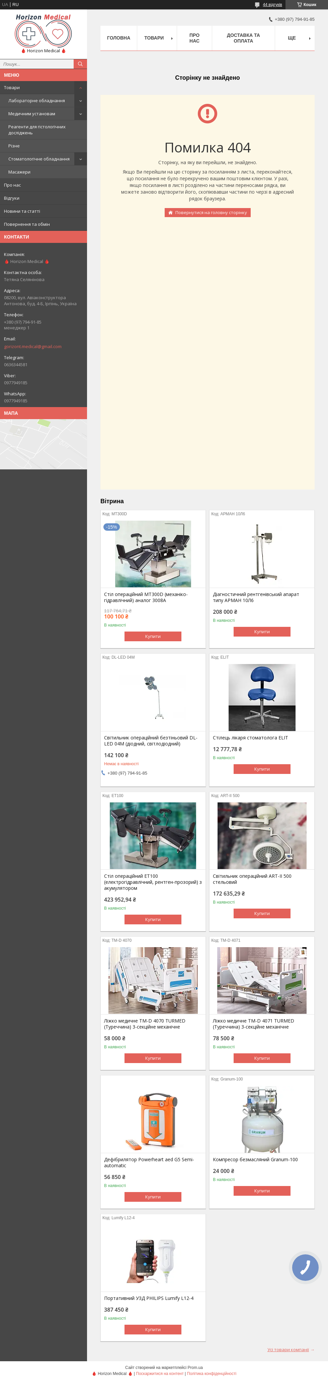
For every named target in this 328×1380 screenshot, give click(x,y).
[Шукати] (80, 64)
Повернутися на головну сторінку (211, 212)
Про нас (12, 185)
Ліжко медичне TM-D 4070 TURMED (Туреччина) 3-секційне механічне (144, 1024)
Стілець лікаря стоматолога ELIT (250, 738)
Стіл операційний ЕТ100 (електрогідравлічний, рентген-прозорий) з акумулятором (153, 882)
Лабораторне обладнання (36, 100)
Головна (118, 38)
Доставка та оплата (243, 38)
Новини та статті (22, 211)
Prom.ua (195, 1367)
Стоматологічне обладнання (39, 159)
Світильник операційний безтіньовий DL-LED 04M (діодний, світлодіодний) (150, 741)
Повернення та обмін (27, 224)
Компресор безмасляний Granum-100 (255, 1160)
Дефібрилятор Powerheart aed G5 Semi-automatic (149, 1163)
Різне (14, 146)
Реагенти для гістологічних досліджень (37, 130)
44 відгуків (272, 4)
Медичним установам (31, 114)
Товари (12, 87)
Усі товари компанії (288, 1349)
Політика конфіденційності (212, 1373)
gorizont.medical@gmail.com (33, 346)
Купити (153, 636)
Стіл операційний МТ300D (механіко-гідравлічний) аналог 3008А (146, 597)
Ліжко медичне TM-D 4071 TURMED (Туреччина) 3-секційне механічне (253, 1024)
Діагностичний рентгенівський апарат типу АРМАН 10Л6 (256, 597)
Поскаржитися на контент (159, 1373)
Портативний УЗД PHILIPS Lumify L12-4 (148, 1298)
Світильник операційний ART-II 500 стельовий (252, 879)
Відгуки (11, 198)
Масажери (19, 172)
